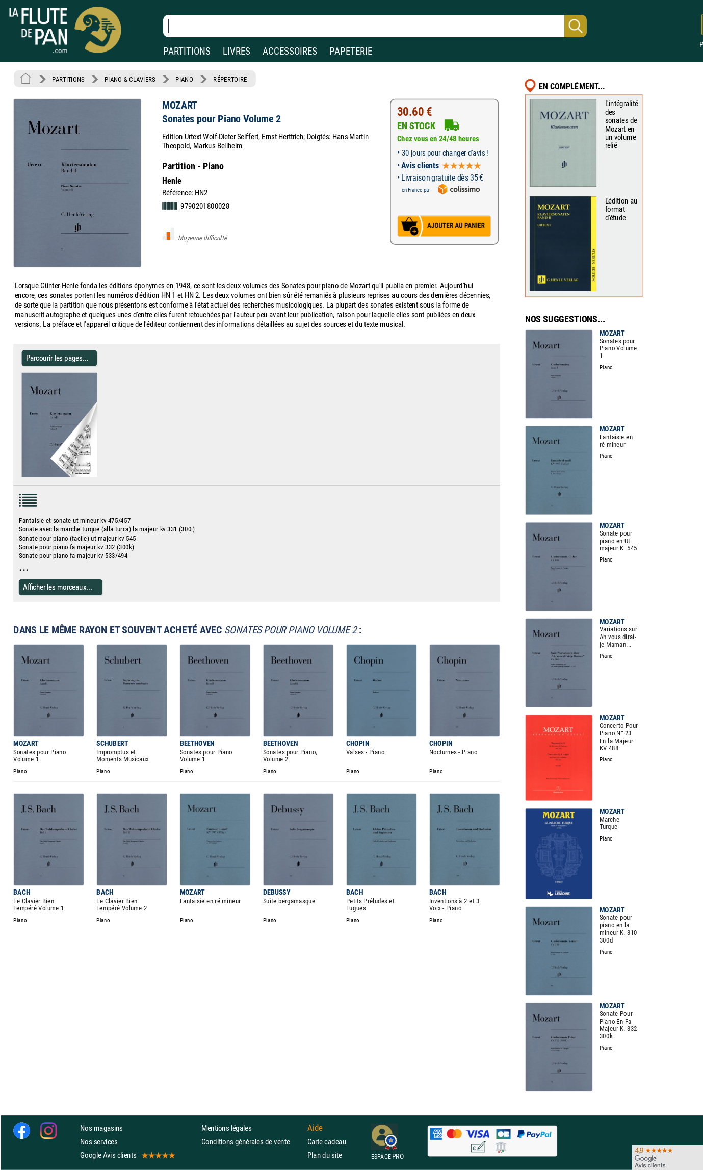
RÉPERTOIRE (230, 79)
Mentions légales (226, 1128)
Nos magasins (101, 1128)
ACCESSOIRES (290, 51)
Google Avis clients (127, 1155)
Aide (315, 1128)
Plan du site (324, 1155)
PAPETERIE (350, 51)
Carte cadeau (326, 1141)
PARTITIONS (187, 51)
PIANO (184, 79)
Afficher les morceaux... (57, 586)
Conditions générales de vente (252, 1141)
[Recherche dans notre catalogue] (375, 26)
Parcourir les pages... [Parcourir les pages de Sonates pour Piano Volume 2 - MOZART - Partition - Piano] (57, 357)
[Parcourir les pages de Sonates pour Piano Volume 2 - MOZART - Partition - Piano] (93, 475)
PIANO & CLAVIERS (130, 79)
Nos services (98, 1141)
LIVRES (236, 51)
